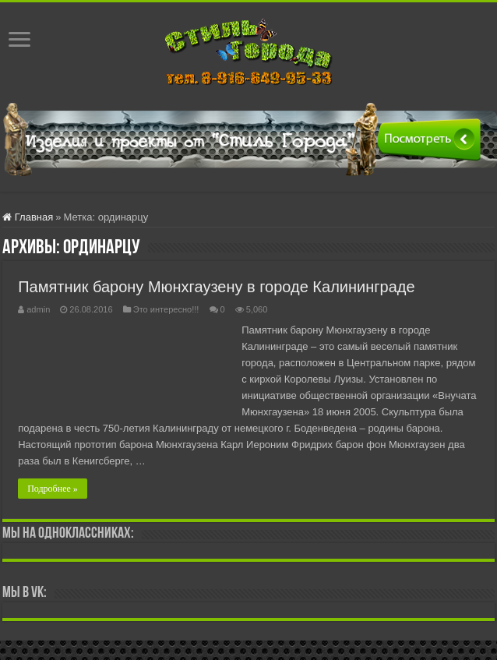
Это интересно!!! (166, 309)
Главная (27, 217)
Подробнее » (52, 488)
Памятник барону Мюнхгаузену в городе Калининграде (216, 286)
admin (38, 309)
